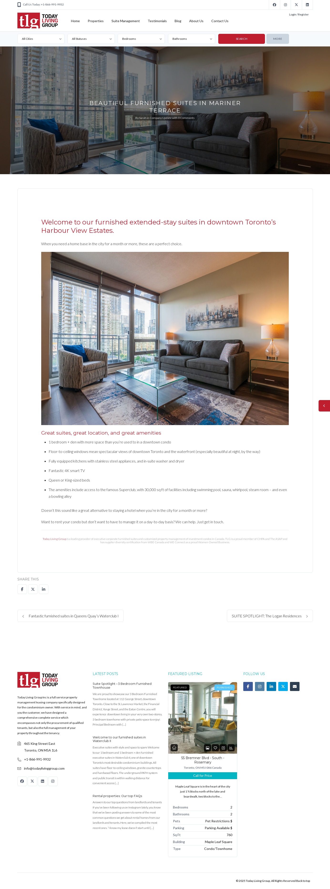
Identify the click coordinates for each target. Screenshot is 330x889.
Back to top (303, 881)
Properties (96, 21)
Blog (178, 21)
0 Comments (186, 118)
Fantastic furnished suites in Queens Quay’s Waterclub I (70, 616)
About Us (196, 21)
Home (75, 21)
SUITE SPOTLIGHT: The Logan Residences (270, 616)
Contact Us (219, 21)
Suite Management (126, 21)
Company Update (161, 118)
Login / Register (299, 14)
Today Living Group (54, 539)
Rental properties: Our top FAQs (117, 796)
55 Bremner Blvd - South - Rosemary (202, 760)
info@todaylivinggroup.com (44, 768)
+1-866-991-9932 (37, 759)
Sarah (142, 118)
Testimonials (157, 21)
